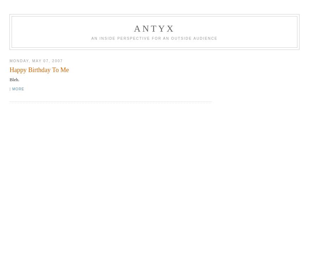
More (18, 89)
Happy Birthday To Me (39, 69)
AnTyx (154, 29)
